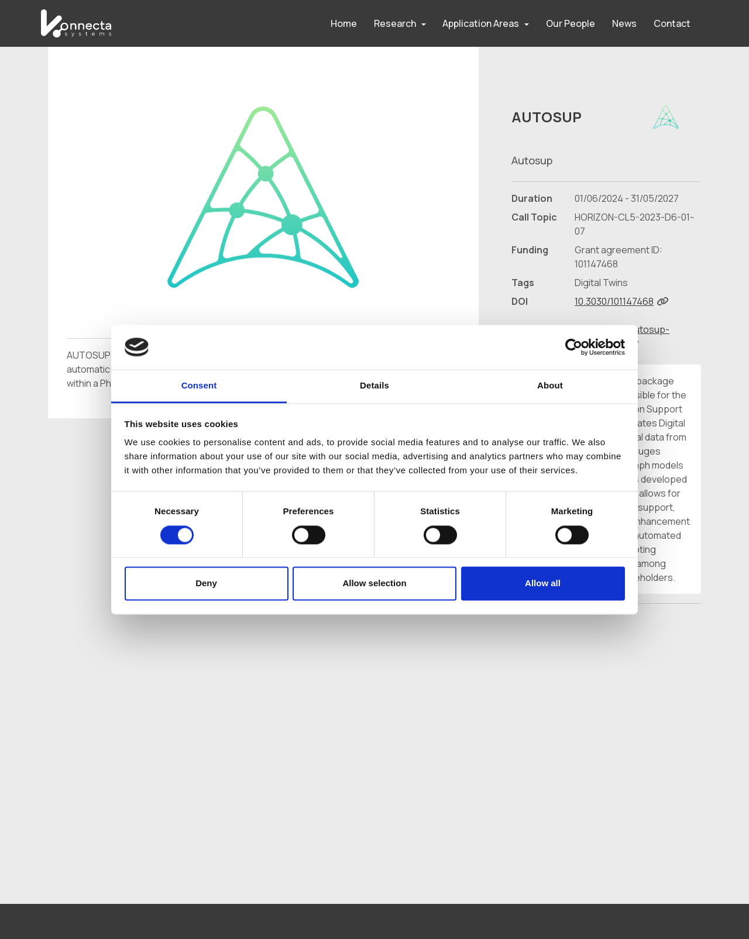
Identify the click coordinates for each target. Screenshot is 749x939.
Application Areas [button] (480, 23)
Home (344, 23)
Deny (206, 584)
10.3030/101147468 (614, 301)
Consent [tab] (199, 386)
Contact (672, 23)
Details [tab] (374, 386)
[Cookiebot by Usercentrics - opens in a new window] (574, 347)
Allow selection (374, 584)
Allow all (543, 584)
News (624, 23)
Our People (570, 23)
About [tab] (550, 386)
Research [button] (395, 23)
